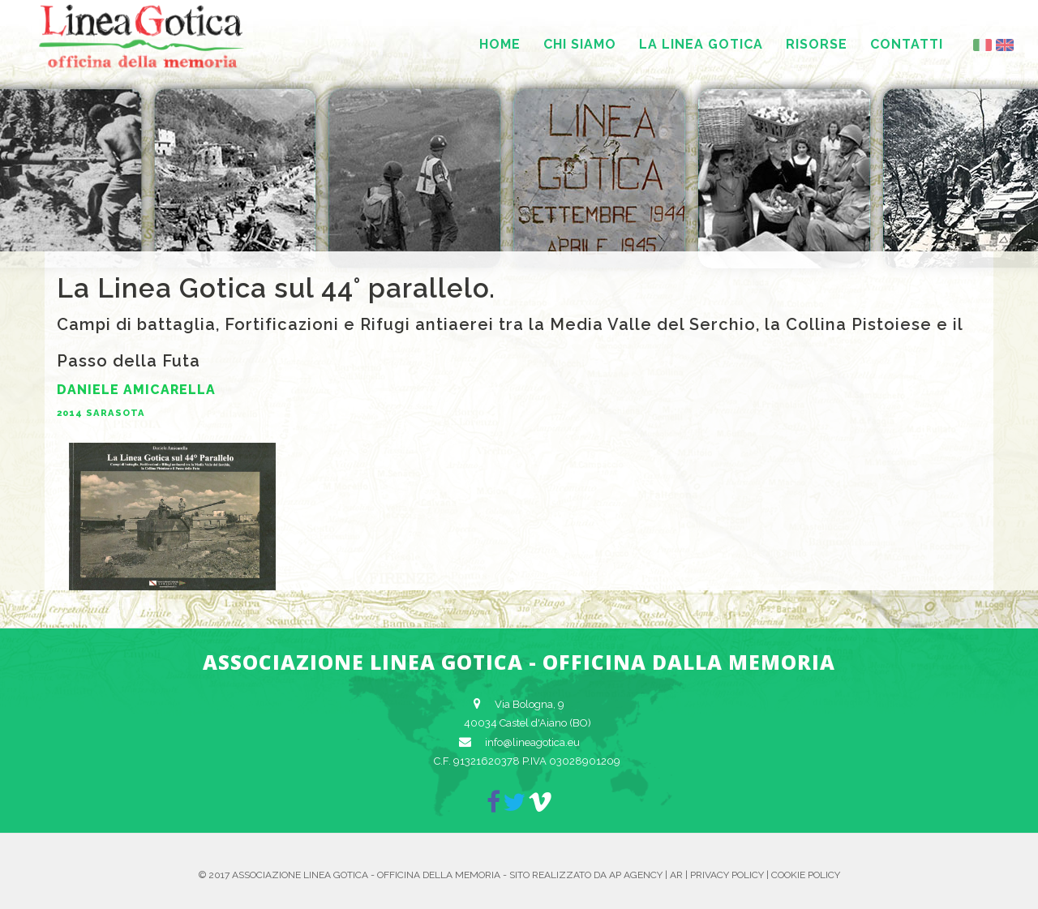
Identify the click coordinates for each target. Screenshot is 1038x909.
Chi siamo (579, 44)
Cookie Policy (805, 875)
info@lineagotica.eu (532, 742)
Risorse (816, 44)
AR (676, 875)
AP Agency (636, 875)
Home (500, 44)
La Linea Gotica (701, 44)
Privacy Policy (727, 875)
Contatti (906, 44)
